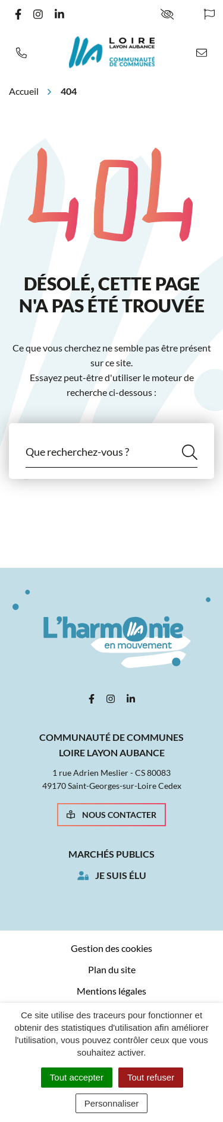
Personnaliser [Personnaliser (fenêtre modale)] (111, 1103)
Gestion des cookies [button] (111, 948)
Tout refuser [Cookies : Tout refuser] (150, 1077)
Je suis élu (120, 875)
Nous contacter (111, 815)
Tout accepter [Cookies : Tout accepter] (76, 1077)
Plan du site (112, 969)
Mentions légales (111, 990)
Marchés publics (111, 853)
